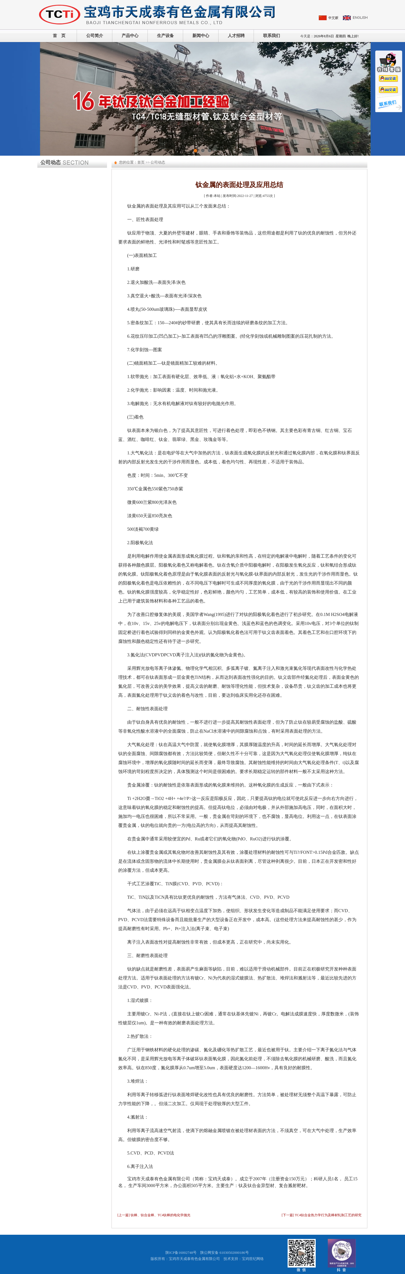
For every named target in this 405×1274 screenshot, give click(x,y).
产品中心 (130, 35)
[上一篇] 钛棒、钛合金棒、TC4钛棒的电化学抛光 (153, 1215)
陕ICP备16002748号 (181, 1252)
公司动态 (158, 162)
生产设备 (165, 35)
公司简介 (94, 35)
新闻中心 (200, 35)
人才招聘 (236, 35)
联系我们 (271, 35)
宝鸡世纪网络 (253, 1259)
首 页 (59, 35)
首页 (141, 162)
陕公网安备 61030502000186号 (224, 1252)
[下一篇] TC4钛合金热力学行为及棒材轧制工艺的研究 (321, 1215)
